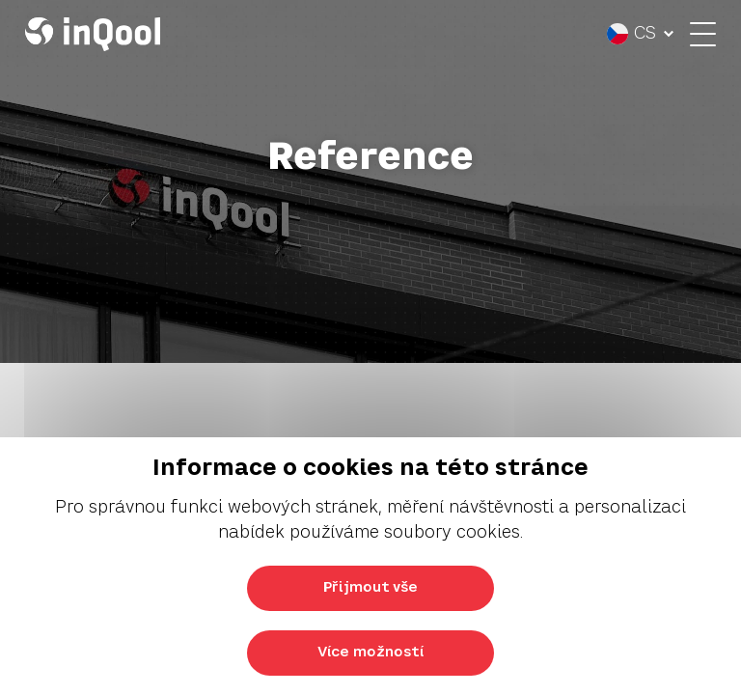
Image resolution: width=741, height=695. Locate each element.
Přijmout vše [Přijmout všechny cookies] (370, 588)
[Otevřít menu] (698, 34)
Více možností (370, 652)
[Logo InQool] (97, 34)
